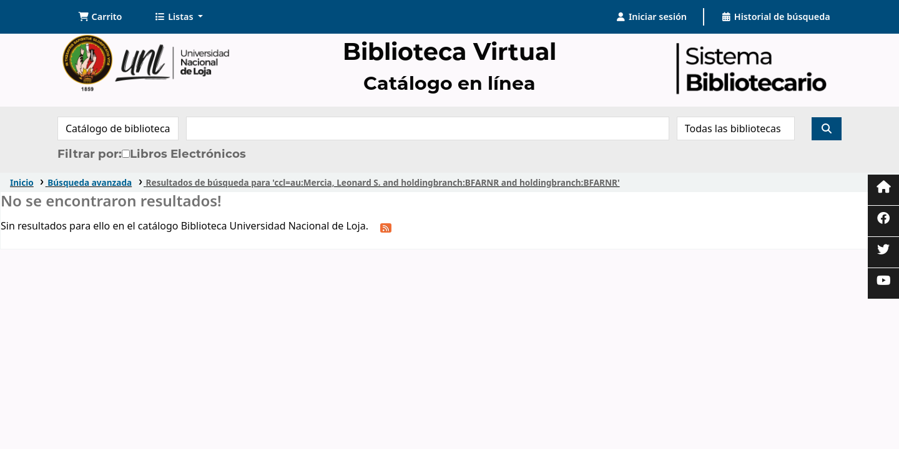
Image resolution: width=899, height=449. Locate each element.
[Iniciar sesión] (651, 17)
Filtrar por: (89, 154)
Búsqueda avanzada (89, 182)
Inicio (22, 182)
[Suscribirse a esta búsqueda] (386, 227)
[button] (100, 17)
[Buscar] (827, 128)
